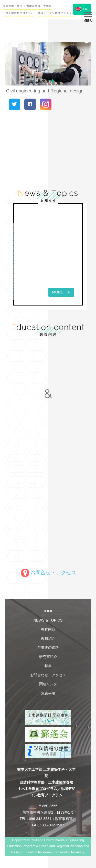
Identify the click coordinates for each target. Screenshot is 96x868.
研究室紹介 (48, 657)
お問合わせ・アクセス (48, 675)
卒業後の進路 (48, 647)
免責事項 (48, 693)
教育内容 (48, 629)
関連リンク (48, 684)
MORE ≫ (59, 292)
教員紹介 (48, 638)
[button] (39, 80)
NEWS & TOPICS (48, 620)
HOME (48, 611)
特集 (48, 666)
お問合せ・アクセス (48, 572)
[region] (48, 64)
